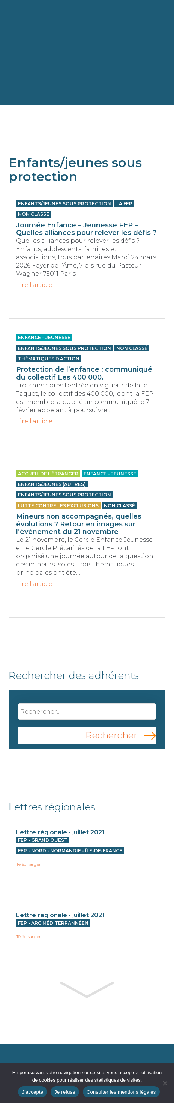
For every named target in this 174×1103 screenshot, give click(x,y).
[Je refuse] (164, 1083)
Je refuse (64, 1092)
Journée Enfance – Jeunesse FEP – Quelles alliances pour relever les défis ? (86, 229)
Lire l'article (34, 285)
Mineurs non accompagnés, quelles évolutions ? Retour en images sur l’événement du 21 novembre (78, 524)
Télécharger (28, 864)
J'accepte (32, 1092)
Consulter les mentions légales (121, 1092)
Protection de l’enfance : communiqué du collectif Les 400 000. (84, 373)
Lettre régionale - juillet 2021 (60, 832)
